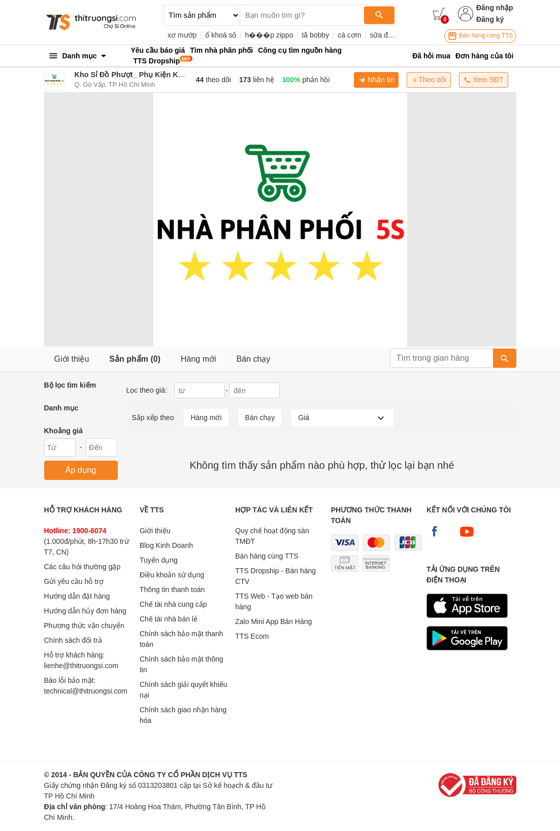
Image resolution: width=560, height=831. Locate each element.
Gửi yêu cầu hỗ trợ (74, 581)
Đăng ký (490, 19)
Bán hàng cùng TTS (480, 36)
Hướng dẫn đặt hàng (77, 596)
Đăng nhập (494, 8)
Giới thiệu (71, 359)
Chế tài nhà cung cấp (173, 604)
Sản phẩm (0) (134, 359)
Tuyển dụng (159, 560)
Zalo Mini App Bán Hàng (273, 621)
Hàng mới (198, 359)
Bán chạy (254, 359)
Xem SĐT (484, 80)
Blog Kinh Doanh (166, 545)
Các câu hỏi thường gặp (82, 567)
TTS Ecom (252, 636)
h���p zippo (269, 35)
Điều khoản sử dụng (172, 575)
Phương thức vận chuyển (84, 625)
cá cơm (349, 35)
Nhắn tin (376, 80)
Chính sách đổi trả (73, 640)
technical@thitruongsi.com (85, 691)
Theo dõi (428, 80)
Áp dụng (80, 470)
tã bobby (315, 35)
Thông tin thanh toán (172, 589)
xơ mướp (182, 35)
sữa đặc (382, 35)
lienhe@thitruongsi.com (81, 666)
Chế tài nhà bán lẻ (168, 619)
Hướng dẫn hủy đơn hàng (85, 611)
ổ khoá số (220, 35)
